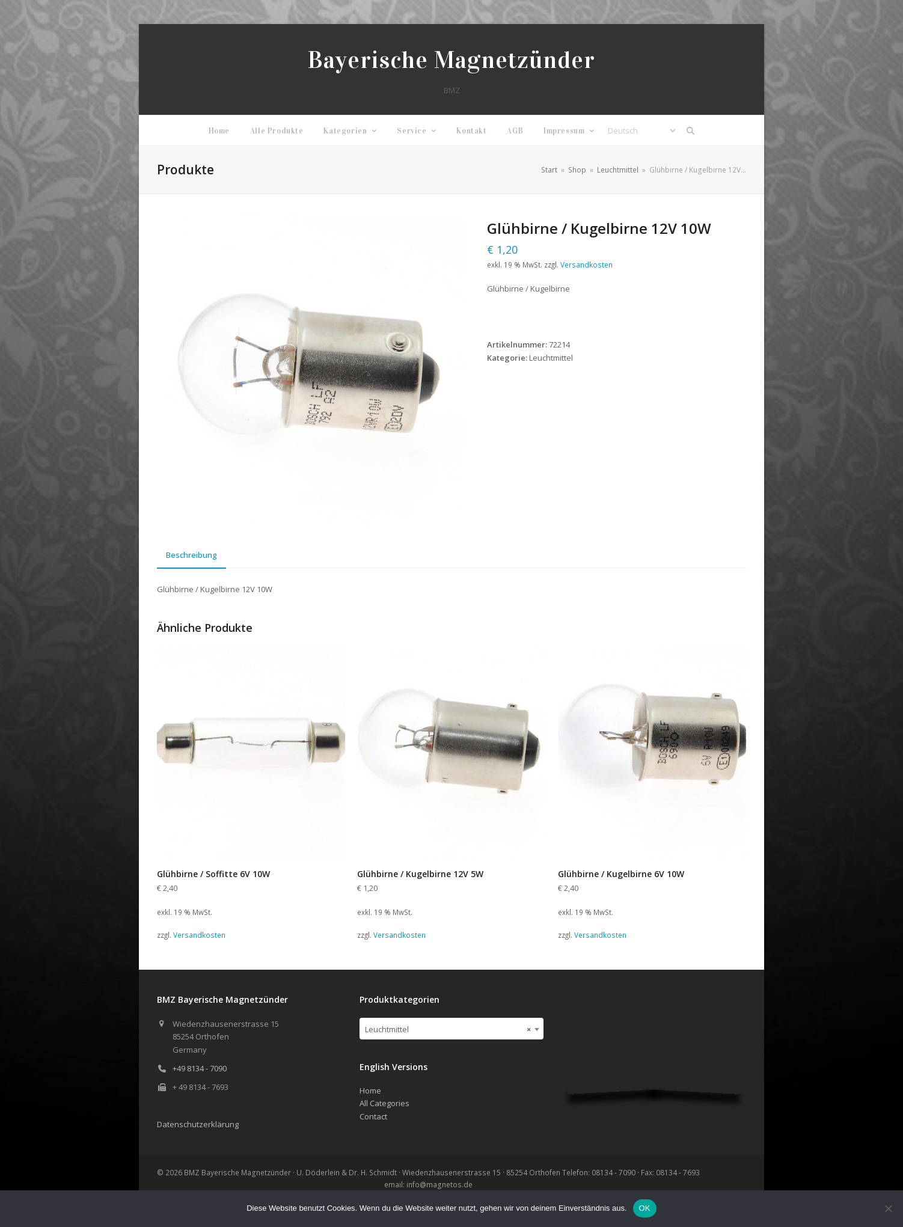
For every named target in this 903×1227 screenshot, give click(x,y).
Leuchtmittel (551, 357)
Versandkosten (586, 264)
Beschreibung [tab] (191, 554)
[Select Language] (641, 130)
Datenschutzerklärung (198, 1124)
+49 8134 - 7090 (200, 1068)
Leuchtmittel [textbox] (448, 1029)
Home (370, 1090)
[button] (691, 130)
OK (644, 1208)
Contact (373, 1116)
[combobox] (452, 1028)
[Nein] (888, 1208)
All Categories (384, 1103)
